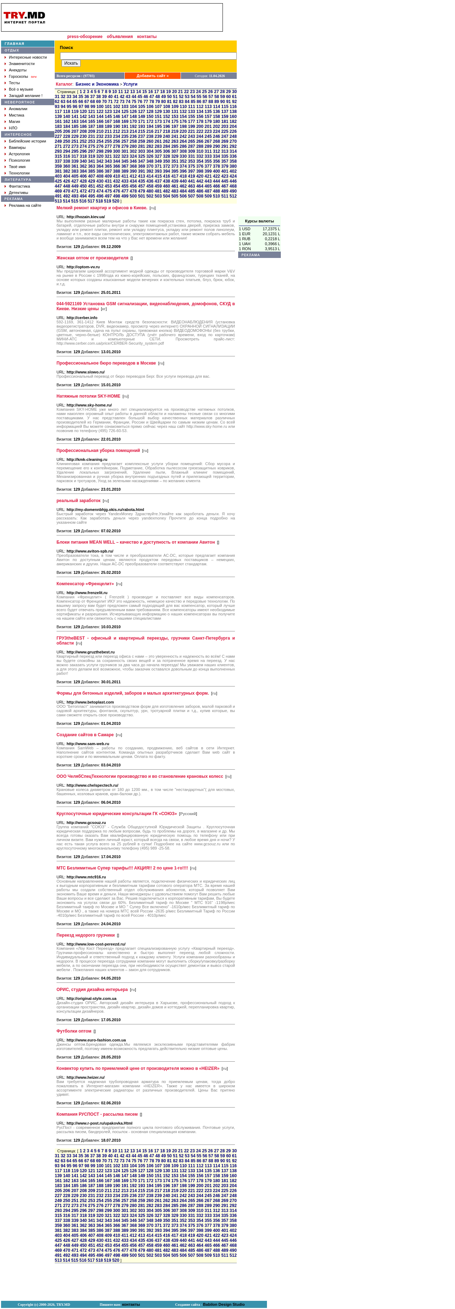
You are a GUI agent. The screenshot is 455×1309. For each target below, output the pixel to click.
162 (66, 121)
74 (128, 101)
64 (68, 101)
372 (166, 166)
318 (83, 156)
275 (91, 146)
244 (199, 136)
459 (158, 186)
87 (205, 101)
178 (199, 121)
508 (199, 196)
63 (63, 101)
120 (83, 111)
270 (233, 141)
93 (57, 106)
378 (216, 166)
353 (191, 161)
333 (208, 156)
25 (204, 91)
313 (224, 151)
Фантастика (19, 186)
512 (233, 196)
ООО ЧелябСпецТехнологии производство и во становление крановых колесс (140, 776)
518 (99, 201)
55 (199, 96)
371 (158, 166)
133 (191, 111)
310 (199, 151)
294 (66, 151)
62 (57, 101)
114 (216, 106)
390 (133, 171)
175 (174, 121)
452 (99, 186)
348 (150, 161)
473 (91, 191)
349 (158, 161)
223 (208, 131)
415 (158, 176)
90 (222, 101)
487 (208, 191)
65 (75, 101)
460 (166, 186)
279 (124, 146)
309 (191, 151)
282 (150, 146)
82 (175, 101)
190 (116, 126)
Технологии (19, 173)
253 (91, 141)
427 (75, 181)
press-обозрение (84, 36)
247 (224, 136)
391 (141, 171)
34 (75, 96)
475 (108, 191)
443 (208, 181)
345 (124, 161)
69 (98, 101)
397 (191, 171)
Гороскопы (18, 76)
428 (83, 181)
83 (181, 101)
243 (191, 136)
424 (233, 176)
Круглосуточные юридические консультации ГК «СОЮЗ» (117, 813)
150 (150, 116)
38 (98, 96)
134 (199, 111)
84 (187, 101)
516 (82, 201)
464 (199, 186)
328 (166, 156)
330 (183, 156)
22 (186, 91)
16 (150, 91)
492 (66, 196)
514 (66, 201)
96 (75, 106)
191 (124, 126)
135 (208, 111)
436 (150, 181)
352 (183, 161)
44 (134, 96)
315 (58, 156)
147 (124, 116)
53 (187, 96)
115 (225, 106)
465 (208, 186)
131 (174, 111)
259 (141, 141)
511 (224, 196)
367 (124, 166)
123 (108, 111)
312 (216, 151)
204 (233, 126)
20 (174, 91)
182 (233, 121)
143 (91, 116)
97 (81, 106)
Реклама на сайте (25, 205)
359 (58, 166)
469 (58, 191)
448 (66, 186)
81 (169, 101)
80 (163, 101)
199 (191, 126)
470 (66, 191)
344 (116, 161)
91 (228, 101)
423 (224, 176)
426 (66, 181)
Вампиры (17, 147)
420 (199, 176)
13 (132, 91)
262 (166, 141)
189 (108, 126)
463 (191, 186)
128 (150, 111)
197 (174, 126)
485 (191, 191)
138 (233, 111)
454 (116, 186)
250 (66, 141)
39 (104, 96)
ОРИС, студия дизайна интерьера (92, 989)
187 (91, 126)
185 (75, 126)
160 (233, 116)
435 (141, 181)
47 (151, 96)
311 (208, 151)
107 (158, 106)
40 (110, 96)
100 (99, 106)
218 (166, 131)
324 (133, 156)
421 (208, 176)
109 (174, 106)
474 (99, 191)
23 (192, 91)
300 (116, 151)
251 (75, 141)
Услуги (130, 84)
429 (91, 181)
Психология (19, 160)
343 (108, 161)
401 (224, 171)
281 (141, 146)
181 (224, 121)
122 (99, 111)
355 (208, 161)
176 (183, 121)
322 (116, 156)
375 (191, 166)
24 (198, 91)
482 (166, 191)
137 (224, 111)
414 (150, 176)
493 (75, 196)
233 (108, 136)
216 (150, 131)
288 (199, 146)
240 (166, 136)
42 (122, 96)
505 (174, 196)
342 (99, 161)
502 (150, 196)
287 (191, 146)
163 (75, 121)
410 (116, 176)
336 (233, 156)
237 (141, 136)
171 (141, 121)
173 (158, 121)
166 (99, 121)
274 (83, 146)
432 (116, 181)
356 (216, 161)
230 (83, 136)
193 (141, 126)
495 (91, 196)
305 (158, 151)
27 (216, 91)
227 (58, 136)
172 (150, 121)
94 (63, 106)
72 (116, 101)
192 (133, 126)
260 (150, 141)
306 (166, 151)
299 (108, 151)
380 (233, 166)
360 (66, 166)
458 (150, 186)
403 (58, 176)
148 (133, 116)
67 (86, 101)
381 (58, 171)
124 (116, 111)
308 (183, 151)
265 (191, 141)
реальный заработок (79, 500)
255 (108, 141)
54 (193, 96)
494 (83, 196)
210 (99, 131)
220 (183, 131)
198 (183, 126)
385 (91, 171)
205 (58, 131)
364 (99, 166)
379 (224, 166)
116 (233, 106)
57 (210, 96)
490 (233, 191)
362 (83, 166)
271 (58, 146)
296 (83, 151)
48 (157, 96)
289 (208, 146)
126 (133, 111)
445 (224, 181)
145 (108, 116)
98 (87, 106)
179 (208, 121)
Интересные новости (28, 57)
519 (107, 201)
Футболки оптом (74, 1031)
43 (128, 96)
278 (116, 146)
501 (141, 196)
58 (216, 96)
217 (158, 131)
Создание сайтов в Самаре (85, 734)
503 (158, 196)
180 (216, 121)
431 (108, 181)
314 (233, 151)
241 (174, 136)
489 (224, 191)
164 (83, 121)
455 (124, 186)
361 (75, 166)
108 (166, 106)
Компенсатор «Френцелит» (85, 583)
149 (141, 116)
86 (199, 101)
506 (183, 196)
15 (144, 91)
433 (124, 181)
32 (63, 96)
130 (166, 111)
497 (108, 196)
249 (58, 141)
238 (150, 136)
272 (66, 146)
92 (234, 101)
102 (116, 106)
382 (66, 171)
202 (216, 126)
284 (166, 146)
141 (75, 116)
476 (116, 191)
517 (91, 201)
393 (158, 171)
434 (133, 181)
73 (122, 101)
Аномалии (18, 109)
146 (116, 116)
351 (174, 161)
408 (99, 176)
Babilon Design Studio (224, 1304)
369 (141, 166)
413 (141, 176)
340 (83, 161)
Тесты (14, 83)
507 (191, 196)
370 (150, 166)
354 (199, 161)
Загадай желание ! (25, 95)
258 (133, 141)
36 (86, 96)
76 (140, 101)
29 (228, 91)
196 (166, 126)
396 (183, 171)
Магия (14, 121)
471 (75, 191)
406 (83, 176)
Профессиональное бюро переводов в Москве (106, 363)
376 (199, 166)
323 (124, 156)
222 (199, 131)
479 (141, 191)
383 (75, 171)
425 (58, 181)
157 (208, 116)
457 (141, 186)
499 (124, 196)
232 (99, 136)
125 (124, 111)
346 (133, 161)
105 (141, 106)
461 (174, 186)
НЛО (13, 128)
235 (124, 136)
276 (99, 146)
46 (145, 96)
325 (141, 156)
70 (104, 101)
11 (120, 91)
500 (133, 196)
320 (99, 156)
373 (174, 166)
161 (58, 121)
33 (68, 96)
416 (166, 176)
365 (108, 166)
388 (116, 171)
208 (83, 131)
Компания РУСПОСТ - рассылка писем (97, 1114)
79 (157, 101)
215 (141, 131)
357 (224, 161)
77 (145, 101)
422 (216, 176)
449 (75, 186)
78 (151, 101)
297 (91, 151)
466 (216, 186)
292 (233, 146)
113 (208, 106)
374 (183, 166)
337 (58, 161)
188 (99, 126)
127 (141, 111)
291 (224, 146)
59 (222, 96)
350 (166, 161)
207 (75, 131)
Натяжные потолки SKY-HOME (89, 396)
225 (224, 131)
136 (216, 111)
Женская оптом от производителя (92, 257)
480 (150, 191)
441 (191, 181)
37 (92, 96)
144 (99, 116)
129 (158, 111)
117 (58, 111)
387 (108, 171)
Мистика (16, 115)
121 (91, 111)
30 (234, 91)
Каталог (64, 84)
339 (75, 161)
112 (199, 106)
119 (75, 111)
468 (233, 186)
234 (116, 136)
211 (108, 131)
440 (183, 181)
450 (83, 186)
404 (66, 176)
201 (208, 126)
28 (222, 91)
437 (158, 181)
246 (216, 136)
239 (158, 136)
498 (116, 196)
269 (224, 141)
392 (150, 171)
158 (216, 116)
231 (91, 136)
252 (83, 141)
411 (124, 176)
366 (116, 166)
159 (224, 116)
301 (124, 151)
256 (116, 141)
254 (99, 141)
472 (83, 191)
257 (124, 141)
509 (208, 196)
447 (58, 186)
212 (116, 131)
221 (191, 131)
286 (183, 146)
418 (183, 176)
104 (133, 106)
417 (174, 176)
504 (166, 196)
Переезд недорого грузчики (86, 935)
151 (158, 116)
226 (233, 131)
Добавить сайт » (153, 76)
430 (99, 181)
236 (133, 136)
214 (133, 131)
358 (233, 161)
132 (183, 111)
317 (75, 156)
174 (166, 121)
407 (91, 176)
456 (133, 186)
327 (158, 156)
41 (116, 96)
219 (174, 131)
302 (133, 151)
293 (58, 151)
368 (133, 166)
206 (66, 131)
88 (210, 101)
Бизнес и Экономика (97, 84)
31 (57, 96)
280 (133, 146)
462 (183, 186)
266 (199, 141)
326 (150, 156)
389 (124, 171)
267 (208, 141)
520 (115, 201)
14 (138, 91)
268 (216, 141)
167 (108, 121)
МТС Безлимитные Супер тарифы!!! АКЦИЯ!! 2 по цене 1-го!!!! (122, 868)
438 (166, 181)
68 (92, 101)
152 (166, 116)
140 (66, 116)
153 (174, 116)
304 (150, 151)
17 (156, 91)
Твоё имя (17, 167)
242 (183, 136)
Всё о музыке (21, 89)
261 (158, 141)
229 (75, 136)
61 (234, 96)
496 (99, 196)
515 (74, 201)
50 (169, 96)
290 (216, 146)
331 (191, 156)
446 (233, 181)
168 (116, 121)
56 (205, 96)
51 (175, 96)
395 (174, 171)
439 (174, 181)
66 (81, 101)
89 (216, 101)
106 (150, 106)
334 (216, 156)
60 (228, 96)
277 (108, 146)
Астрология (19, 154)
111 (191, 106)
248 (233, 136)
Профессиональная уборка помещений (98, 450)
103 (125, 106)
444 (216, 181)
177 (191, 121)
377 (208, 166)
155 (191, 116)
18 (162, 91)
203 (224, 126)
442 (199, 181)
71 (110, 101)
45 (140, 96)
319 (91, 156)
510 (216, 196)
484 (183, 191)
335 (224, 156)
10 (114, 91)
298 (99, 151)
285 (174, 146)
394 (166, 171)
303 (141, 151)
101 (108, 106)
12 (126, 91)
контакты (147, 36)
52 (181, 96)
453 (108, 186)
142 (83, 116)
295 (75, 151)
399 (208, 171)
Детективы (18, 192)
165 (91, 121)
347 (141, 161)
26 (210, 91)
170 (133, 121)
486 (199, 191)
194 (150, 126)
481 (158, 191)
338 (66, 161)
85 (193, 101)
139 (58, 116)
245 (208, 136)
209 (91, 131)
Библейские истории (27, 141)
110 (183, 106)
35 (81, 96)
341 (91, 161)
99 (93, 106)
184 (66, 126)
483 (174, 191)
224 (216, 131)
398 (199, 171)
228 (66, 136)
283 (158, 146)
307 (174, 151)
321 (108, 156)
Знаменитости (21, 63)
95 (69, 106)
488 (216, 191)
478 (133, 191)
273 (75, 146)
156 (199, 116)
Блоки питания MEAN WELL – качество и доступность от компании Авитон (136, 542)
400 (216, 171)
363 (91, 166)
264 (183, 141)
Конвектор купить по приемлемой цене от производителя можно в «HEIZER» (138, 1068)
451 (91, 186)
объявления (120, 36)
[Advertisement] (259, 109)
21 (180, 91)
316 (66, 156)
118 (66, 111)
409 (108, 176)
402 (233, 171)
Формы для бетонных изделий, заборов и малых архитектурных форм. (133, 693)
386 (99, 171)
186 (83, 126)
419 (191, 176)
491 (58, 196)
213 (124, 131)
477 (124, 191)
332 (199, 156)
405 (75, 176)
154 (183, 116)
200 (199, 126)
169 (124, 121)
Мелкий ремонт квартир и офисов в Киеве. (102, 207)
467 (224, 186)
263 (174, 141)
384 (83, 171)
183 (58, 126)
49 (163, 96)
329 (174, 156)
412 (133, 176)
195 (158, 126)
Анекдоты (18, 70)
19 (168, 91)
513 (58, 201)
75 (134, 101)
